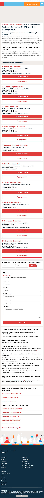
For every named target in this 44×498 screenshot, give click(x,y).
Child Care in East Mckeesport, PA (11, 412)
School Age (3, 484)
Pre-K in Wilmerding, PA (9, 401)
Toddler (3, 477)
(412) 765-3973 (22, 158)
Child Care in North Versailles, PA (11, 420)
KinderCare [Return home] (2, 4)
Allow (22, 495)
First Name (22, 283)
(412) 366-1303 (22, 255)
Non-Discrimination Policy (27, 465)
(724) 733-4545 (22, 121)
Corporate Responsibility (27, 467)
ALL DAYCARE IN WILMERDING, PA (16, 24)
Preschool (3, 478)
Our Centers (4, 463)
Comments (5, 306)
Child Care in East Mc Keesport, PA (12, 408)
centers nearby (31, 4)
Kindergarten (4, 482)
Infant (2, 475)
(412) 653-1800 (22, 177)
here (37, 350)
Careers (3, 465)
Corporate (3, 467)
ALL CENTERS (5, 24)
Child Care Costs (26, 463)
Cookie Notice (24, 492)
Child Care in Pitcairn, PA (9, 424)
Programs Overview (5, 473)
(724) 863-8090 (22, 139)
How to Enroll (25, 461)
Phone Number (22, 302)
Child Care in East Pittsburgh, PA (11, 428)
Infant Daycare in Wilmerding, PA (11, 393)
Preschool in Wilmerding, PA (10, 397)
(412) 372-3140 (22, 81)
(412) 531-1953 (22, 197)
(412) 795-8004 (22, 101)
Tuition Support (25, 459)
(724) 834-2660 (22, 235)
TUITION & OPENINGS (22, 76)
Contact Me (22, 322)
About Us (3, 459)
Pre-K (2, 480)
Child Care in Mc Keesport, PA (10, 416)
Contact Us (3, 461)
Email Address (22, 295)
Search (33, 265)
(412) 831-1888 (22, 215)
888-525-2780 (6, 275)
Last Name (22, 289)
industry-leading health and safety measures (19, 380)
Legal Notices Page (22, 493)
